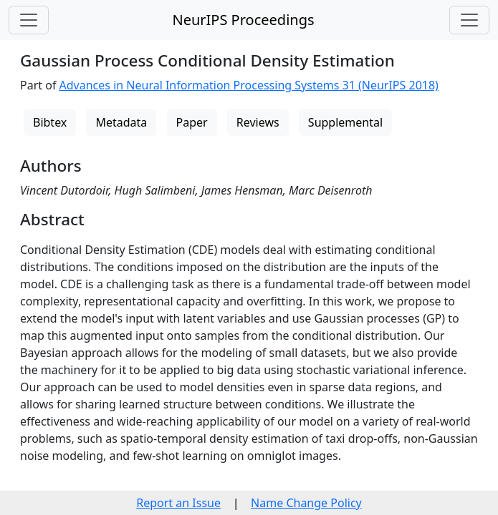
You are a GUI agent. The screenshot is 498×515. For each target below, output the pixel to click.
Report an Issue (178, 503)
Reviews (257, 122)
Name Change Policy (306, 503)
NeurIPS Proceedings (243, 19)
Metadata (121, 122)
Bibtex (50, 122)
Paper (192, 122)
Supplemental (345, 122)
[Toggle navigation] (29, 20)
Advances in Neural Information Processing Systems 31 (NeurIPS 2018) (249, 85)
